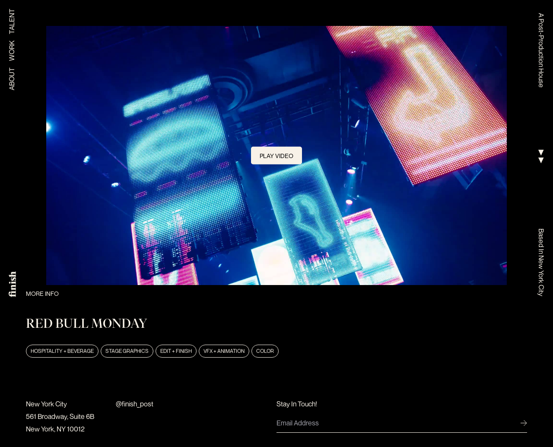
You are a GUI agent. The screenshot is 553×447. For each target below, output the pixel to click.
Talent (11, 21)
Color (265, 351)
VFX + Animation (224, 351)
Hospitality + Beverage (62, 351)
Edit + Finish (176, 351)
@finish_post (134, 403)
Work (11, 51)
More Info (42, 293)
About (11, 78)
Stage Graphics (127, 351)
